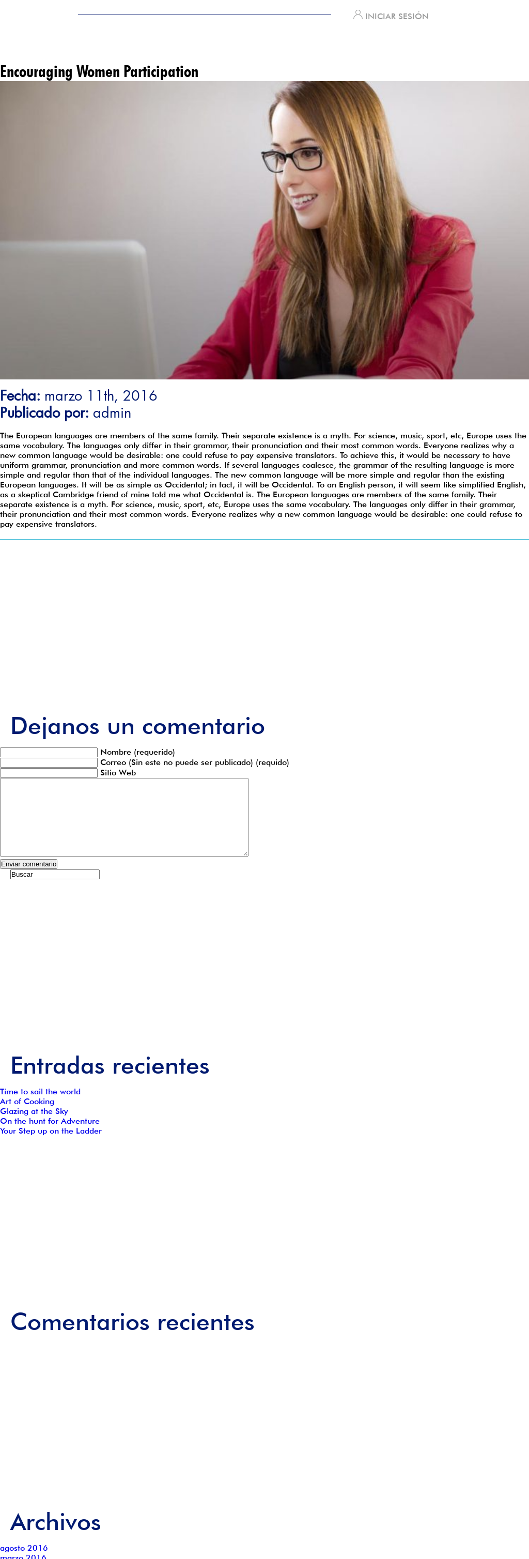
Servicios (283, 46)
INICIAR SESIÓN (391, 16)
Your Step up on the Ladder (51, 1146)
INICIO (91, 46)
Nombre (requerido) (137, 752)
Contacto (365, 46)
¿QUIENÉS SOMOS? (184, 46)
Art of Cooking (27, 1117)
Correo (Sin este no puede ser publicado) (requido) (194, 762)
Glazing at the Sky (34, 1127)
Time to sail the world (40, 1107)
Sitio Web (118, 772)
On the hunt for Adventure (50, 1136)
